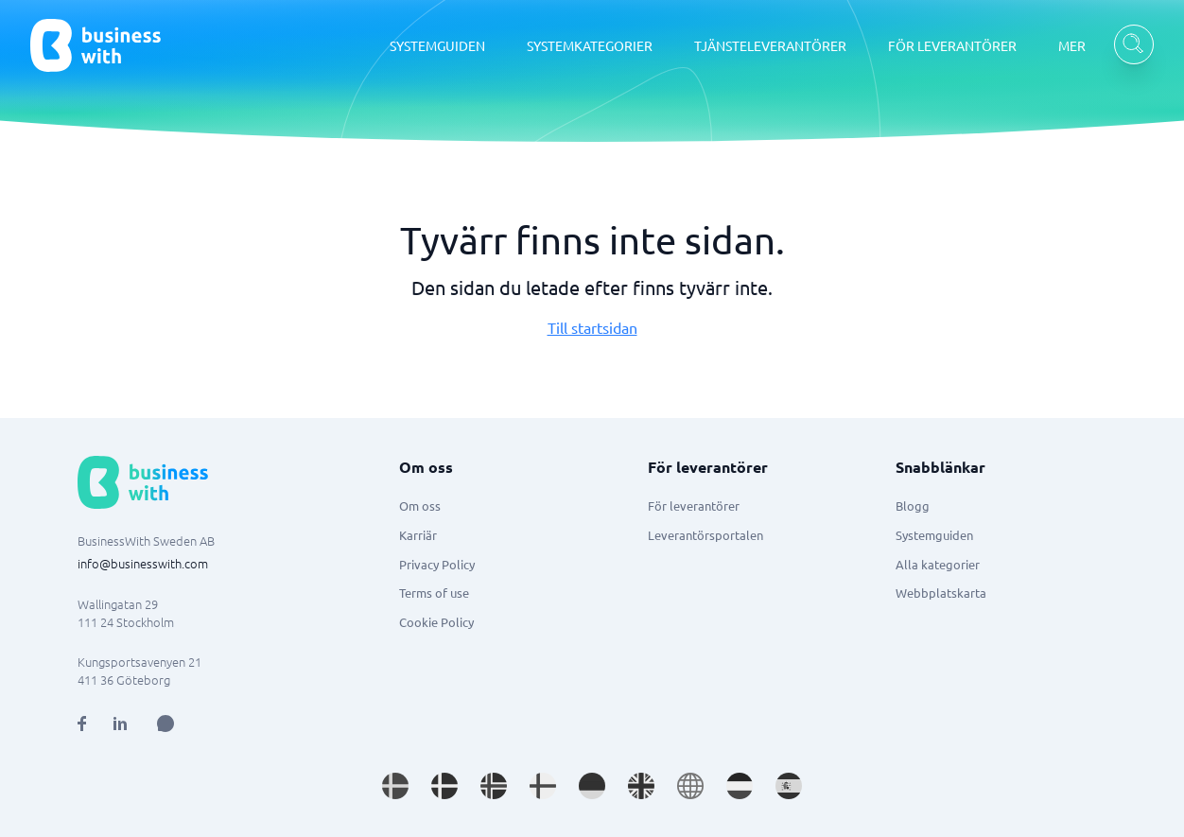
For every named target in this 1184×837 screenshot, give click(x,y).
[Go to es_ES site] (788, 786)
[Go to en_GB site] (641, 786)
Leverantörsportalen (705, 535)
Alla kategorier (938, 564)
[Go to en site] (690, 786)
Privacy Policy (437, 564)
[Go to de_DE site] (592, 786)
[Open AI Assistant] (165, 723)
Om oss (420, 505)
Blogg (913, 505)
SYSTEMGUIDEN (437, 45)
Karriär (418, 535)
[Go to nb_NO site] (493, 786)
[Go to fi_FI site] (543, 786)
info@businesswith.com (143, 563)
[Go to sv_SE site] (395, 786)
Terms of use (434, 592)
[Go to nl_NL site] (739, 786)
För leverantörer (694, 505)
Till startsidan (592, 327)
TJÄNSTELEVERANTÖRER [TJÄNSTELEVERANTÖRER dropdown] (770, 45)
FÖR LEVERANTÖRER (952, 45)
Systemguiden (934, 535)
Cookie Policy (436, 622)
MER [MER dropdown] (1072, 45)
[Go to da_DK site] (444, 786)
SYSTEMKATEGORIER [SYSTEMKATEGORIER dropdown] (590, 45)
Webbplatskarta (941, 592)
